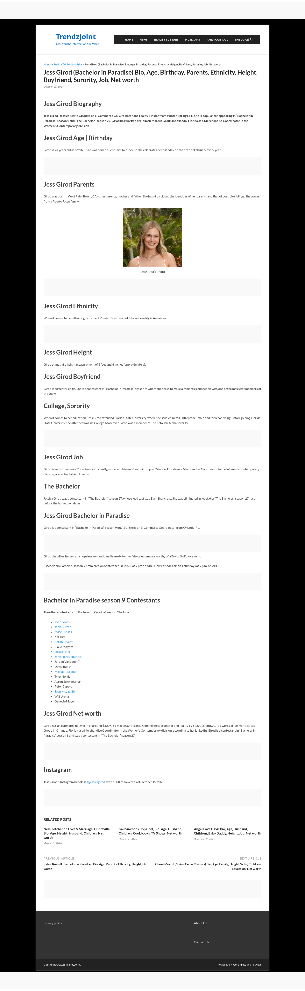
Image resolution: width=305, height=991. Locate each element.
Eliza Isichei (62, 651)
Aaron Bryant (63, 641)
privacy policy (53, 923)
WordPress (239, 964)
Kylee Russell (63, 632)
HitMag (256, 964)
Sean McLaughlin (65, 691)
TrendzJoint (76, 36)
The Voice (242, 39)
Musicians (192, 39)
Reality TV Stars (166, 39)
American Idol (217, 39)
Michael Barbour (65, 671)
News (143, 39)
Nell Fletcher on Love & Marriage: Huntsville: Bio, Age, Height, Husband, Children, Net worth (77, 833)
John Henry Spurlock (68, 656)
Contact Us (201, 942)
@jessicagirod (96, 782)
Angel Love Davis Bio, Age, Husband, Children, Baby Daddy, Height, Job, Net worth (227, 831)
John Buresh (62, 627)
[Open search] (250, 39)
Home (129, 39)
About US (200, 923)
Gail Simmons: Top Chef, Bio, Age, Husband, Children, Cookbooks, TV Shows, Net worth (150, 831)
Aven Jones (62, 622)
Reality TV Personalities (67, 64)
